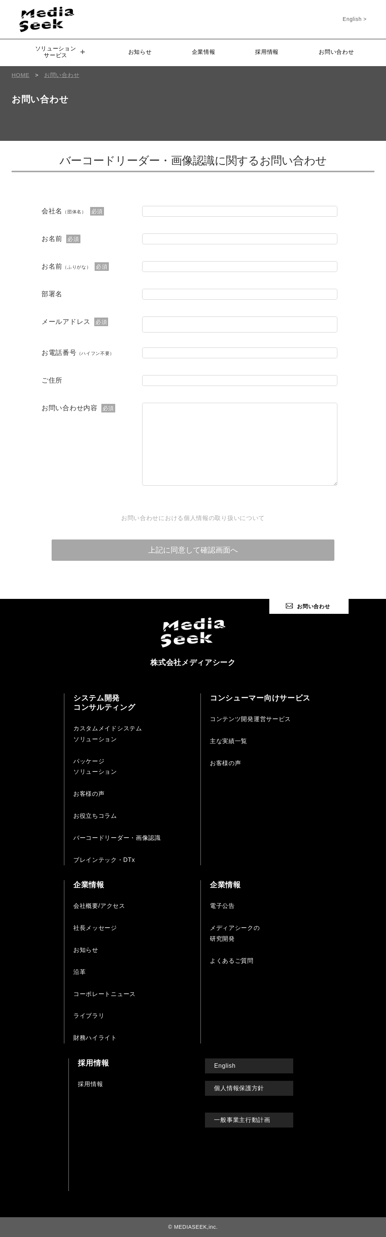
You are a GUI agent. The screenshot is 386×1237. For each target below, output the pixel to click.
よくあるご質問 (232, 961)
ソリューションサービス (60, 51)
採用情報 (267, 52)
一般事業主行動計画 (242, 1120)
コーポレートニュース (104, 994)
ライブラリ (89, 1015)
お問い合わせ (336, 52)
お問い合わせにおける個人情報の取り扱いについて (193, 518)
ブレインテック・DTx (104, 860)
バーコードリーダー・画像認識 (117, 838)
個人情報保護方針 (239, 1088)
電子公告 (222, 906)
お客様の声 (89, 794)
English (224, 1066)
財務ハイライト (95, 1038)
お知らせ (140, 52)
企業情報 (203, 52)
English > (355, 19)
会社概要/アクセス (99, 906)
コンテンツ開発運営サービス (250, 719)
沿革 (79, 972)
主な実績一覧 (228, 741)
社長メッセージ (95, 928)
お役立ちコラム (95, 816)
